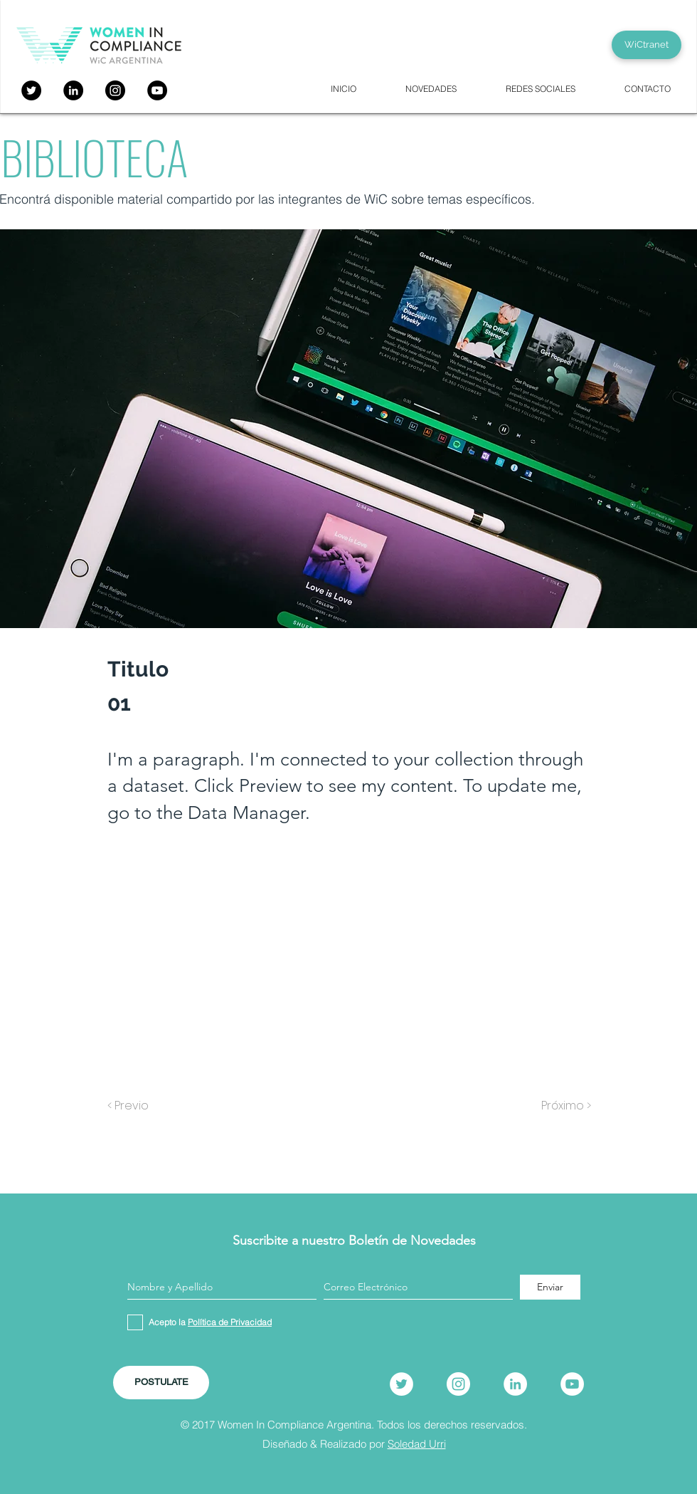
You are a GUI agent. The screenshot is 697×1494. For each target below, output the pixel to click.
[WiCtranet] (646, 45)
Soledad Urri (417, 1444)
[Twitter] (31, 90)
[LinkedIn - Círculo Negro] (73, 90)
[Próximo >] (555, 1106)
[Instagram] (115, 90)
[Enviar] (550, 1287)
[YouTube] (157, 90)
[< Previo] (154, 1106)
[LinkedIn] (515, 1384)
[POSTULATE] (161, 1382)
